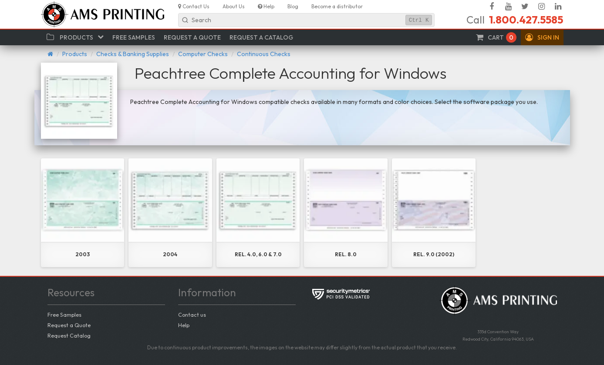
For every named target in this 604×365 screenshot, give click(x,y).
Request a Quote (69, 324)
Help (183, 324)
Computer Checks (203, 54)
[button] (542, 37)
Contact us (192, 314)
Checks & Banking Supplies (132, 54)
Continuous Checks (263, 54)
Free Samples (64, 314)
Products (74, 54)
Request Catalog (69, 335)
